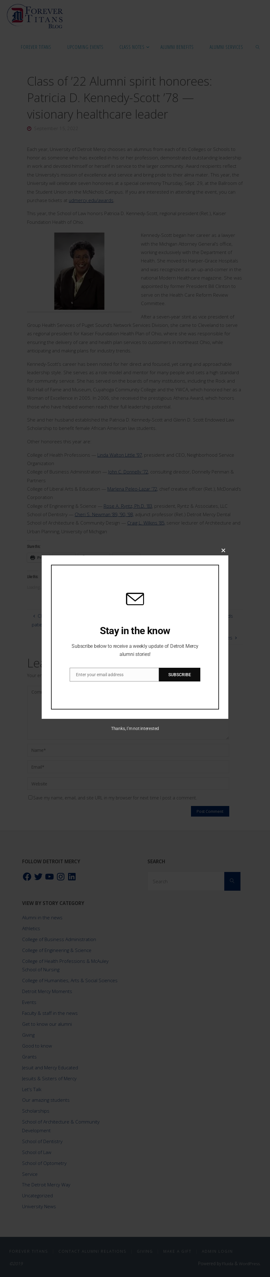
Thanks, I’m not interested (135, 728)
